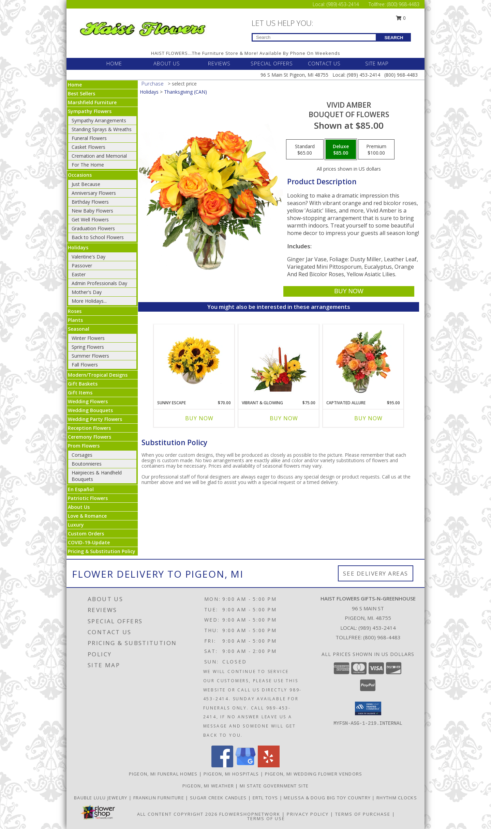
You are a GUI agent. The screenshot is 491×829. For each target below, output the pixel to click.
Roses (74, 311)
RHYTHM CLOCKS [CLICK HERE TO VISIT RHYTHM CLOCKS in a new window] (396, 798)
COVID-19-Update (89, 542)
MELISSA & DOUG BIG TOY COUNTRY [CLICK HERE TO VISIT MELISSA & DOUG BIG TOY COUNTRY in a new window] (328, 798)
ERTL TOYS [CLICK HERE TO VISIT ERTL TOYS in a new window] (266, 798)
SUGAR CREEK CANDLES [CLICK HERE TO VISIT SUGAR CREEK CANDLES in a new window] (219, 798)
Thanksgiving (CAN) (185, 92)
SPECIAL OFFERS (272, 63)
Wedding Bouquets (90, 410)
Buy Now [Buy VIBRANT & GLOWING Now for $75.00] (284, 418)
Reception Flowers (89, 428)
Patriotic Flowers (88, 498)
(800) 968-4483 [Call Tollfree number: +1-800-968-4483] (403, 4)
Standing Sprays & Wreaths (102, 129)
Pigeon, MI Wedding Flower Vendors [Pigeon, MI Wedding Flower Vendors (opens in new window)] (313, 774)
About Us (79, 507)
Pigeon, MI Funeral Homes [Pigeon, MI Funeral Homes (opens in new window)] (163, 774)
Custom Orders (86, 533)
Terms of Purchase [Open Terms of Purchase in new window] (362, 814)
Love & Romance (87, 516)
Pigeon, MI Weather (208, 786)
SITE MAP (377, 63)
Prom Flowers (84, 445)
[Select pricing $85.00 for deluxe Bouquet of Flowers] (341, 149)
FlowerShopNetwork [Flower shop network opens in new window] (249, 814)
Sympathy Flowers (89, 111)
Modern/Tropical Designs (98, 375)
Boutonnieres (87, 463)
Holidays (78, 247)
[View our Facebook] (222, 765)
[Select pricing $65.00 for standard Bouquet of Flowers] (304, 149)
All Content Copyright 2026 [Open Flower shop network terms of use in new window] (177, 814)
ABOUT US (166, 63)
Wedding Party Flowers (95, 419)
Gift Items (80, 392)
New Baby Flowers (92, 210)
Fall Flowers (85, 364)
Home (75, 84)
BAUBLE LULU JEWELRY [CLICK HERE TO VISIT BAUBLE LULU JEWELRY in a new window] (101, 798)
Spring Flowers (88, 347)
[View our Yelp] (269, 765)
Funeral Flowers (89, 138)
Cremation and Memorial (99, 156)
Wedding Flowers (88, 401)
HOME (114, 63)
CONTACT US (324, 63)
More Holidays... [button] (89, 301)
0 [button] (401, 18)
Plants (75, 320)
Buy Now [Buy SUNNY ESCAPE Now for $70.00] (199, 418)
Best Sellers (81, 93)
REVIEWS (219, 63)
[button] (368, 708)
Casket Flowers (88, 147)
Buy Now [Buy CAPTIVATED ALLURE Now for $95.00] (368, 418)
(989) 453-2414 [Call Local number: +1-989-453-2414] (343, 4)
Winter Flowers (88, 338)
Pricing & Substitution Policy (101, 551)
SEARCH (394, 37)
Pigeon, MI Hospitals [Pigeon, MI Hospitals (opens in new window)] (231, 774)
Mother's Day (87, 292)
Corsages (82, 455)
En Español (81, 489)
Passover (82, 265)
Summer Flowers (90, 356)
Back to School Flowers (98, 237)
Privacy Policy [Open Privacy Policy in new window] (308, 814)
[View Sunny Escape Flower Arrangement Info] (194, 360)
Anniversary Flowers (94, 193)
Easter (79, 274)
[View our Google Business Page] (245, 765)
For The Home (88, 164)
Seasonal (78, 329)
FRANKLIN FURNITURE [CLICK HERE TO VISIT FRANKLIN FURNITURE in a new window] (159, 798)
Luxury (76, 524)
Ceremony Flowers (89, 437)
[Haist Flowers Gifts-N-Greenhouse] (142, 28)
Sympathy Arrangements (99, 120)
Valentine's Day (88, 256)
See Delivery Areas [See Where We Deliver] (375, 573)
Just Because (86, 184)
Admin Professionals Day (99, 283)
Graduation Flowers (93, 228)
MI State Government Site (274, 786)
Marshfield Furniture (92, 102)
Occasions (80, 175)
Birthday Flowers (90, 202)
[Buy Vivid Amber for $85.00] (348, 291)
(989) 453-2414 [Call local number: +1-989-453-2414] (377, 627)
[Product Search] (314, 37)
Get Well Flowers (90, 219)
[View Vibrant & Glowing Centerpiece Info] (278, 360)
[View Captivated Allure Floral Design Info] (363, 360)
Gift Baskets (83, 383)
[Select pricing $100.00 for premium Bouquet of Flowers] (376, 149)
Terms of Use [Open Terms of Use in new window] (266, 818)
